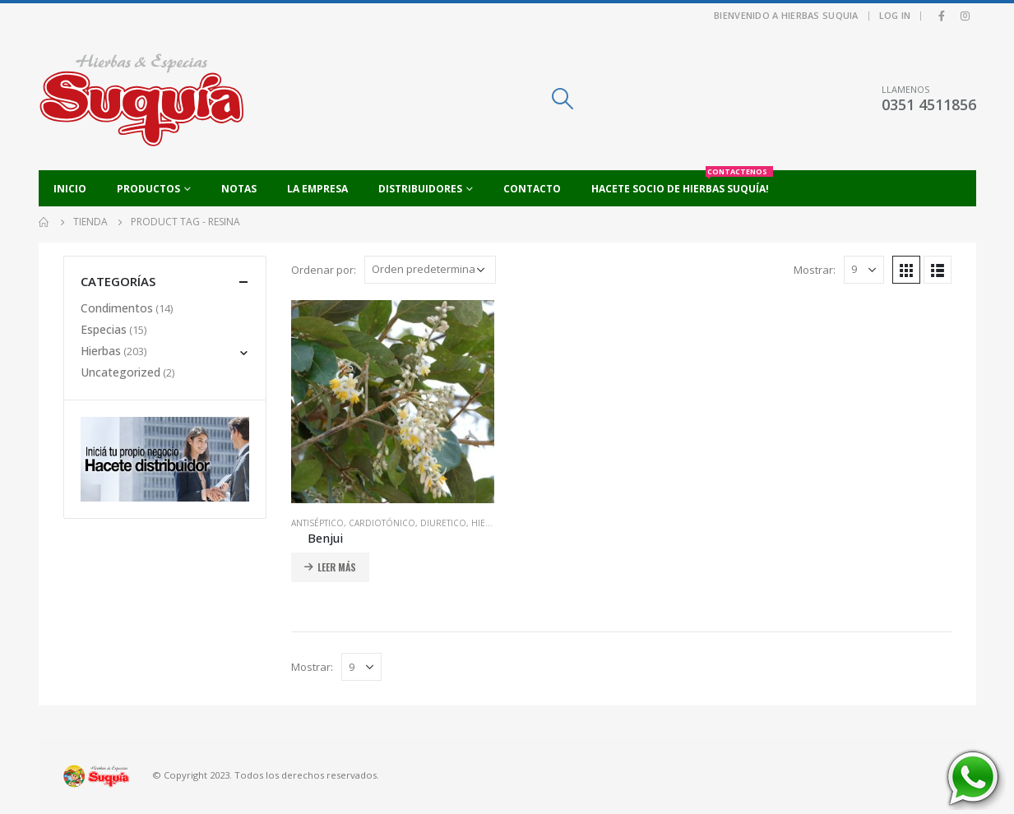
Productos (148, 189)
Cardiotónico (382, 523)
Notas (239, 189)
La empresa (317, 189)
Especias (104, 329)
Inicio (69, 189)
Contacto (532, 189)
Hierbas (488, 523)
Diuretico (443, 523)
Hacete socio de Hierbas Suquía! (682, 183)
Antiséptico (317, 523)
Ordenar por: (323, 269)
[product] (392, 401)
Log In (895, 15)
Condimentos (117, 308)
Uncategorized (120, 372)
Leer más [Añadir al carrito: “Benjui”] (336, 567)
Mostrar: (815, 269)
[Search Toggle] (562, 98)
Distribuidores (420, 189)
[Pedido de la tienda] (430, 270)
